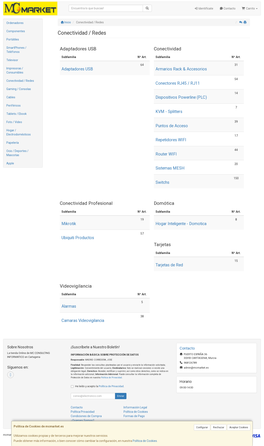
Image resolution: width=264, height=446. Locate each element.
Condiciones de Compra (86, 416)
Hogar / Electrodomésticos (18, 132)
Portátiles (12, 39)
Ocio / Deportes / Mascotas (17, 153)
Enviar (120, 396)
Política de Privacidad (111, 377)
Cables (10, 97)
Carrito (250, 8)
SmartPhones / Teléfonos (16, 49)
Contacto (227, 8)
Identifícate (203, 8)
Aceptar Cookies (238, 427)
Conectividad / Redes (20, 80)
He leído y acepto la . (99, 386)
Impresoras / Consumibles (14, 70)
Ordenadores (15, 23)
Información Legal (135, 407)
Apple (10, 163)
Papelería (12, 142)
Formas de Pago (134, 416)
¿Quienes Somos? (82, 420)
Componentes (15, 31)
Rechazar (218, 427)
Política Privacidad (82, 411)
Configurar (202, 427)
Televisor (12, 60)
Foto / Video (14, 122)
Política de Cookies (145, 440)
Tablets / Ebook (16, 113)
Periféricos (13, 105)
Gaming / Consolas (18, 89)
